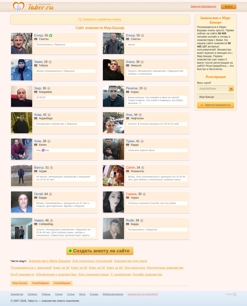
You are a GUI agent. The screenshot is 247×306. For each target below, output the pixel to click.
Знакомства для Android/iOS (143, 294)
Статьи (71, 294)
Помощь (46, 294)
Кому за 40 (79, 268)
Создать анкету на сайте (98, 250)
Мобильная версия (113, 294)
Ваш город (204, 82)
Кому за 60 (115, 268)
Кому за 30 (61, 268)
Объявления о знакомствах (56, 274)
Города (59, 294)
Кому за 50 (97, 268)
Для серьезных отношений (92, 261)
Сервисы (32, 294)
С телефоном (121, 274)
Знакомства (17, 294)
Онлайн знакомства (147, 274)
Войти (228, 6)
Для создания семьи (93, 274)
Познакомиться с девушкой (31, 268)
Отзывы (94, 294)
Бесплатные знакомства (165, 268)
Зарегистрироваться (203, 6)
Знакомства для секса (130, 261)
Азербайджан (40, 283)
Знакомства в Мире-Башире (49, 261)
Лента (82, 294)
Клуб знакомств (22, 274)
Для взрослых (134, 268)
